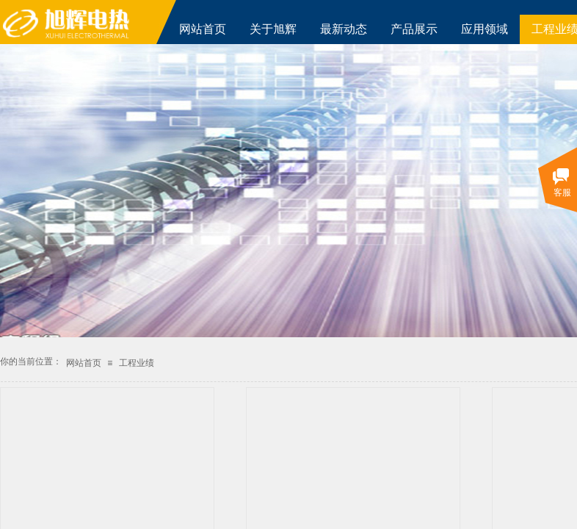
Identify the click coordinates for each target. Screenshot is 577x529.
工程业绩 (136, 363)
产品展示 (414, 29)
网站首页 (202, 29)
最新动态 (343, 29)
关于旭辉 (273, 29)
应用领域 (484, 29)
